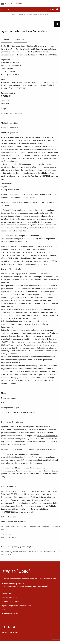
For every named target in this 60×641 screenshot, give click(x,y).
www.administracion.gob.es (12, 238)
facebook (20, 40)
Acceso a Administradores (11, 632)
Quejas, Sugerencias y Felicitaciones (16, 605)
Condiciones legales (10, 613)
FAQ (4, 609)
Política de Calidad (9, 597)
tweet (6, 40)
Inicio (13, 14)
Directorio (6, 593)
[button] (2, 9)
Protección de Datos (10, 601)
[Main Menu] (2, 4)
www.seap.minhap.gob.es (47, 435)
